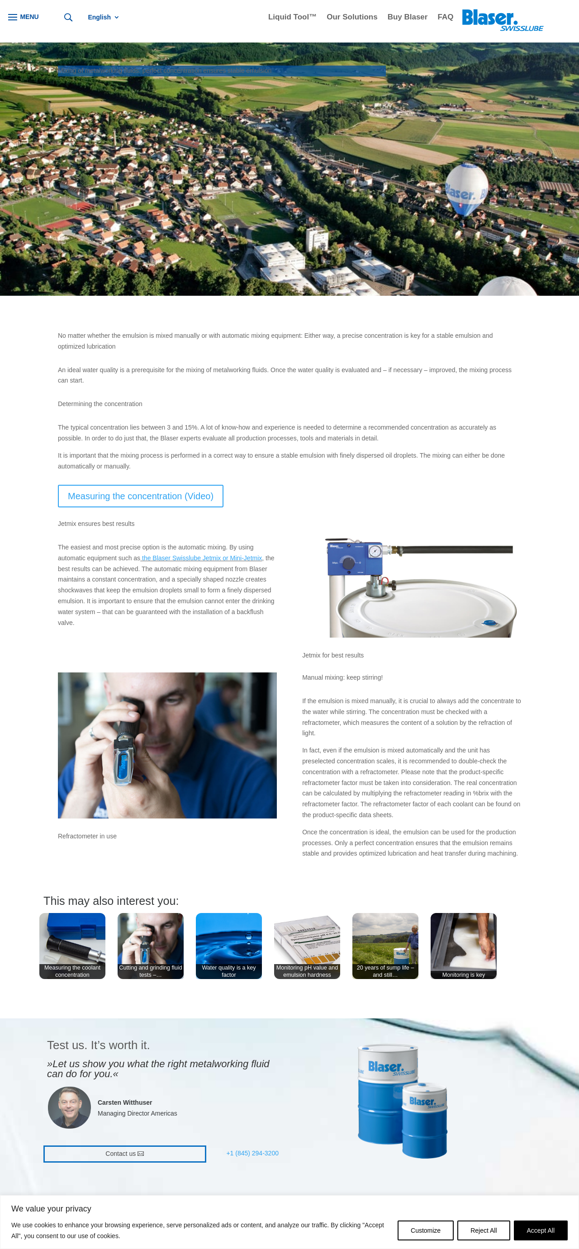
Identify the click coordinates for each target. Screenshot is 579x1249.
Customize (426, 1230)
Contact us (120, 1153)
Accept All (541, 1230)
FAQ (445, 17)
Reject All (483, 1230)
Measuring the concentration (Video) (141, 496)
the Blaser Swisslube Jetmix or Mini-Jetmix (202, 558)
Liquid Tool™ (292, 17)
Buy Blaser (408, 17)
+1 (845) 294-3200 (252, 1153)
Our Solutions (352, 17)
